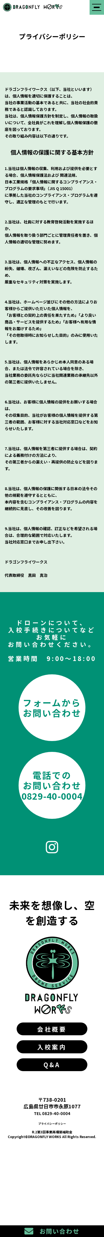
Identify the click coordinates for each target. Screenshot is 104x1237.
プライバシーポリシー (52, 1196)
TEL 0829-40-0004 (52, 1185)
